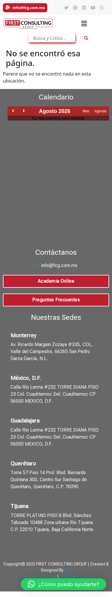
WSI (67, 570)
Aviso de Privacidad (38, 576)
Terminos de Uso (75, 576)
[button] (84, 23)
